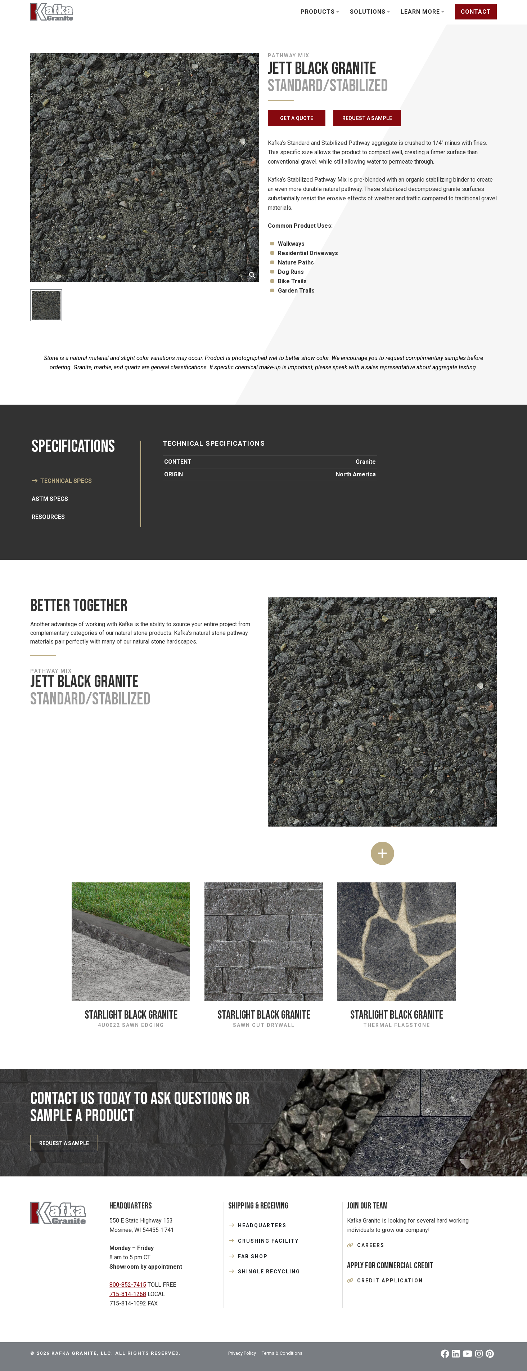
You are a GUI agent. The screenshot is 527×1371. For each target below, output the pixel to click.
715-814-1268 (127, 1294)
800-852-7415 (127, 1284)
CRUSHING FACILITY (268, 1241)
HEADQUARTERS (262, 1225)
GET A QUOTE (297, 118)
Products (318, 11)
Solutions (368, 11)
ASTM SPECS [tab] (50, 498)
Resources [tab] (48, 516)
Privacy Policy (242, 1353)
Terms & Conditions (282, 1353)
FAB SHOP (253, 1256)
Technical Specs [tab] (66, 480)
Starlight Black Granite (131, 1015)
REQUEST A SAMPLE (367, 118)
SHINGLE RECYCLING (269, 1271)
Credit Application (390, 1280)
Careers (370, 1245)
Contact (476, 11)
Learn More (420, 11)
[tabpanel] (322, 460)
